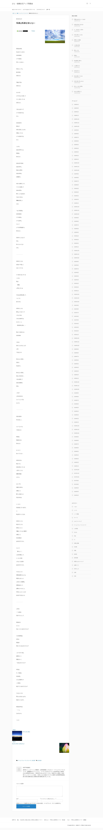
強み (75, 535)
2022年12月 (76, 250)
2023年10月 (76, 214)
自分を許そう (77, 70)
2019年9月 (76, 393)
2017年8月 (76, 484)
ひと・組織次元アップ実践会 (22, 3)
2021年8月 (76, 309)
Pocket (33, 31)
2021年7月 (76, 312)
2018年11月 (76, 429)
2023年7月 (76, 225)
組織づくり (76, 565)
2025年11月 (76, 122)
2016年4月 (76, 487)
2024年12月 (76, 162)
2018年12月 (76, 425)
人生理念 (76, 528)
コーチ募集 (76, 514)
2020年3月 (76, 371)
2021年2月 (76, 330)
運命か (75, 55)
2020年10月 (76, 345)
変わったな (76, 50)
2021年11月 (76, 298)
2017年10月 (76, 476)
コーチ (75, 510)
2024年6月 (76, 184)
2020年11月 (76, 341)
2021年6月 (76, 316)
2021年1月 (76, 334)
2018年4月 (76, 455)
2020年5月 (76, 363)
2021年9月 (76, 305)
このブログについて (40, 9)
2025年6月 (76, 141)
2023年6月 (76, 228)
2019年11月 (76, 385)
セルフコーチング (78, 521)
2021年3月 (76, 327)
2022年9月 (76, 261)
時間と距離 (76, 543)
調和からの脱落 (77, 39)
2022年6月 (76, 272)
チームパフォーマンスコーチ (24, 760)
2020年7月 (76, 356)
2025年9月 (76, 130)
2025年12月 (76, 119)
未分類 (33, 760)
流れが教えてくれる (78, 76)
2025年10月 (76, 126)
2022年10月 (76, 257)
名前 (17, 800)
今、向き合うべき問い (78, 29)
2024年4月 (76, 192)
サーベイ (76, 517)
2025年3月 (76, 151)
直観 (75, 550)
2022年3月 (76, 283)
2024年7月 (76, 181)
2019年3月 (76, 414)
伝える (75, 532)
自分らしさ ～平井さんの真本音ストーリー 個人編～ (55, 821)
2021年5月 (76, 319)
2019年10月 (76, 389)
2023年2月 (76, 243)
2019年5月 (76, 407)
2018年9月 (76, 436)
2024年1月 (76, 203)
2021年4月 (76, 323)
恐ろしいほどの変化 (78, 86)
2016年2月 (76, 495)
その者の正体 (77, 45)
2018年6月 (76, 447)
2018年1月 (76, 466)
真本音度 (76, 557)
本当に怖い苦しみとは (78, 81)
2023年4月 (76, 235)
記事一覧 (48, 9)
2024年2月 (76, 199)
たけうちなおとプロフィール (29, 9)
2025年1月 (76, 159)
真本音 (75, 554)
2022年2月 (76, 287)
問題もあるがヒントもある (79, 19)
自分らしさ (76, 568)
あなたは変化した (78, 91)
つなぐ (75, 506)
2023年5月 (76, 232)
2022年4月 (76, 279)
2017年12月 (76, 469)
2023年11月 (76, 210)
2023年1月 (76, 246)
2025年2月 (76, 155)
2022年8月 (76, 265)
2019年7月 (76, 400)
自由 (75, 576)
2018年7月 (76, 444)
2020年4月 (76, 367)
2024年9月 (76, 173)
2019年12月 (76, 382)
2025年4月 (76, 148)
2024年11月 (76, 166)
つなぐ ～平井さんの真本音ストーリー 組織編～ (77, 821)
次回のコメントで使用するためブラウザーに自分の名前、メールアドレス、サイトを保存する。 (39, 805)
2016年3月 (76, 491)
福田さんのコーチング (78, 561)
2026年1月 (76, 115)
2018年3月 (76, 458)
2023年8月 (76, 221)
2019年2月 (76, 418)
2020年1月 (76, 378)
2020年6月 (76, 360)
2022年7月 (76, 268)
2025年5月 (76, 144)
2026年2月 (76, 111)
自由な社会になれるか (78, 24)
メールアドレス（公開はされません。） (48, 800)
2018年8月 (76, 440)
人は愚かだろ (77, 65)
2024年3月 (76, 195)
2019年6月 (76, 403)
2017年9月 (76, 480)
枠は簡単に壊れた (78, 60)
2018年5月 (76, 451)
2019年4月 (76, 411)
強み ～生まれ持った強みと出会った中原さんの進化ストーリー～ (30, 821)
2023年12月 (76, 206)
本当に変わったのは (78, 34)
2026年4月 (76, 104)
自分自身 (39, 760)
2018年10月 (76, 433)
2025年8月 (76, 133)
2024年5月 (76, 188)
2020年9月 (76, 349)
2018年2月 (76, 462)
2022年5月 (76, 276)
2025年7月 (76, 137)
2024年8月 (76, 177)
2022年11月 (76, 254)
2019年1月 (76, 422)
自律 (75, 572)
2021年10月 (76, 301)
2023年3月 (76, 239)
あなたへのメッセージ (16, 9)
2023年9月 (76, 217)
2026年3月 (76, 108)
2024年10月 (76, 170)
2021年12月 (76, 294)
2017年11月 (76, 473)
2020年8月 (76, 352)
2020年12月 (76, 338)
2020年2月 (76, 374)
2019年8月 (76, 396)
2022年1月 (76, 290)
